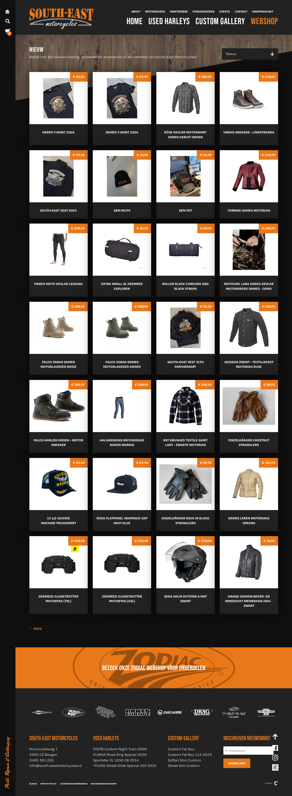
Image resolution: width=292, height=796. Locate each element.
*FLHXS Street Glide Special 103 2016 (124, 765)
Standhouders (203, 11)
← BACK (35, 628)
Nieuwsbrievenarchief (104, 783)
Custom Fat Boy (181, 749)
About (135, 11)
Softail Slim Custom (184, 760)
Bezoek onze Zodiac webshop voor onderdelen (153, 667)
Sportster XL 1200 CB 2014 (116, 760)
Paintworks (179, 11)
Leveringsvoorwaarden (74, 783)
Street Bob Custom (183, 765)
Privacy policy (48, 783)
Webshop (264, 21)
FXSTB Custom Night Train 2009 (120, 749)
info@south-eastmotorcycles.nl (55, 765)
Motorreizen (155, 11)
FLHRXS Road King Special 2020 (120, 754)
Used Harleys (169, 21)
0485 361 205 (41, 760)
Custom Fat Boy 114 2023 (190, 754)
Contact (241, 11)
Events (224, 11)
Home (135, 21)
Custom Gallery (220, 21)
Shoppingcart (262, 11)
